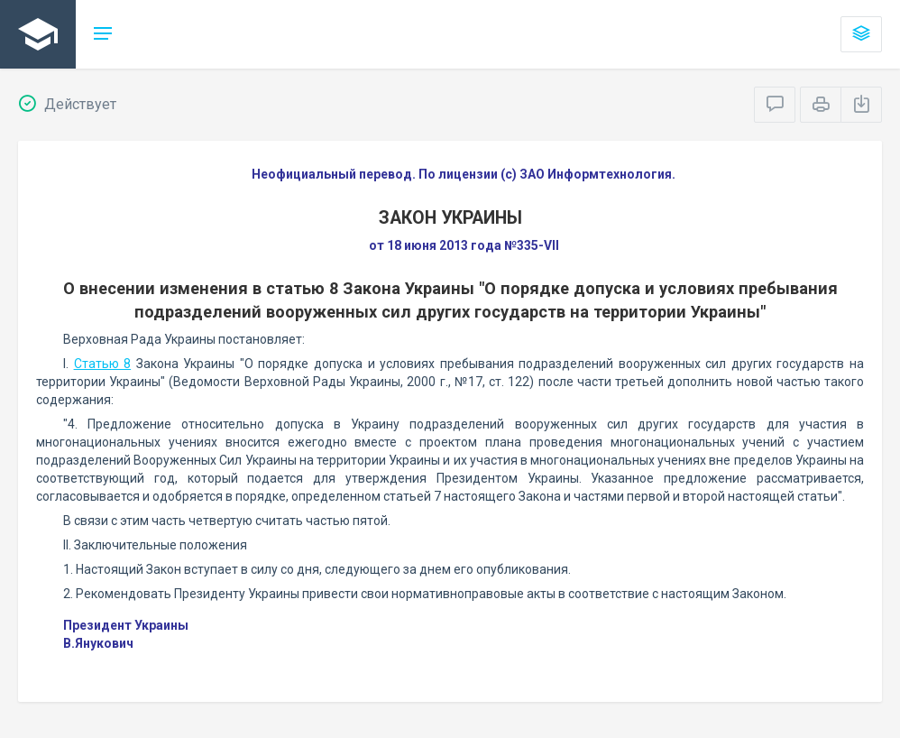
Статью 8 (103, 363)
